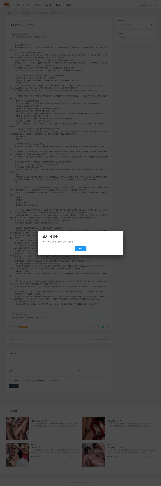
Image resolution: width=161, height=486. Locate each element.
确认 (80, 249)
